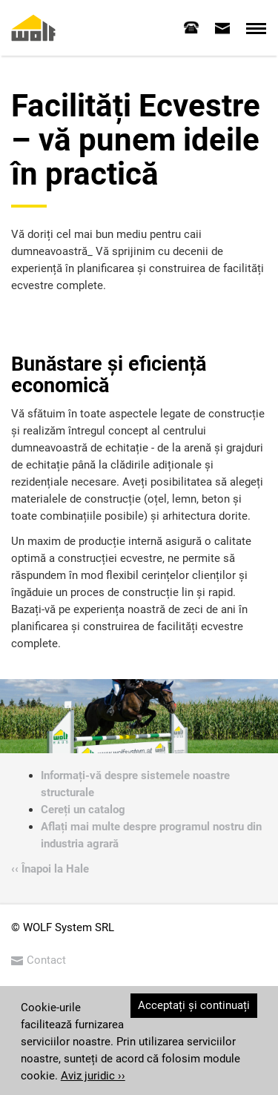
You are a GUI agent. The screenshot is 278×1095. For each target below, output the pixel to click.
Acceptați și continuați (194, 1005)
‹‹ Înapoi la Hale (50, 869)
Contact (38, 960)
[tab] (191, 27)
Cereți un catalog (83, 809)
